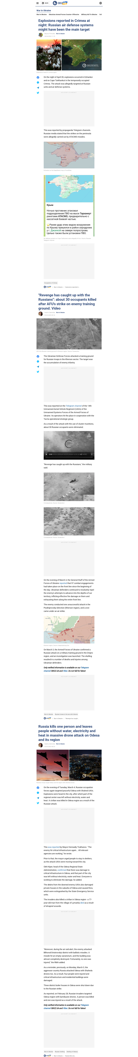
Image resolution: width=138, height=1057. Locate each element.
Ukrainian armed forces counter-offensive (64, 14)
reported (63, 583)
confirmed (61, 870)
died (82, 903)
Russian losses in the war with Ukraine (66, 714)
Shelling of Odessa (72, 1051)
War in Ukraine (42, 14)
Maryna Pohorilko (49, 33)
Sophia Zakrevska (49, 312)
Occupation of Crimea (50, 283)
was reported (53, 847)
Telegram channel (74, 406)
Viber (65, 671)
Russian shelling (60, 1051)
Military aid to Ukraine (89, 14)
